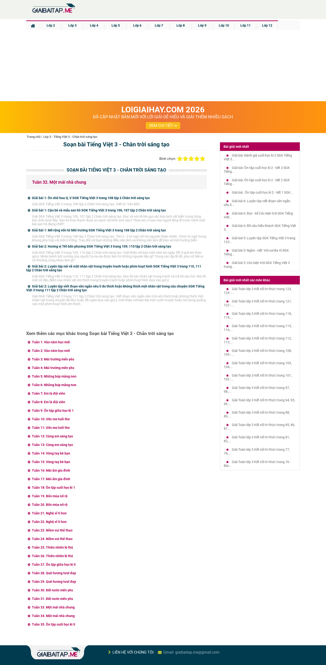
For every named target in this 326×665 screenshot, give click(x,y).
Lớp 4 (94, 25)
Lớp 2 (51, 25)
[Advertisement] (163, 65)
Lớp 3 (72, 25)
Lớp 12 (267, 25)
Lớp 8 (180, 25)
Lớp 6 (137, 25)
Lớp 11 (245, 25)
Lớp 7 (159, 25)
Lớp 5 (116, 25)
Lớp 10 (224, 25)
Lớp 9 (202, 25)
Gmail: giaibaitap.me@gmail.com (191, 652)
